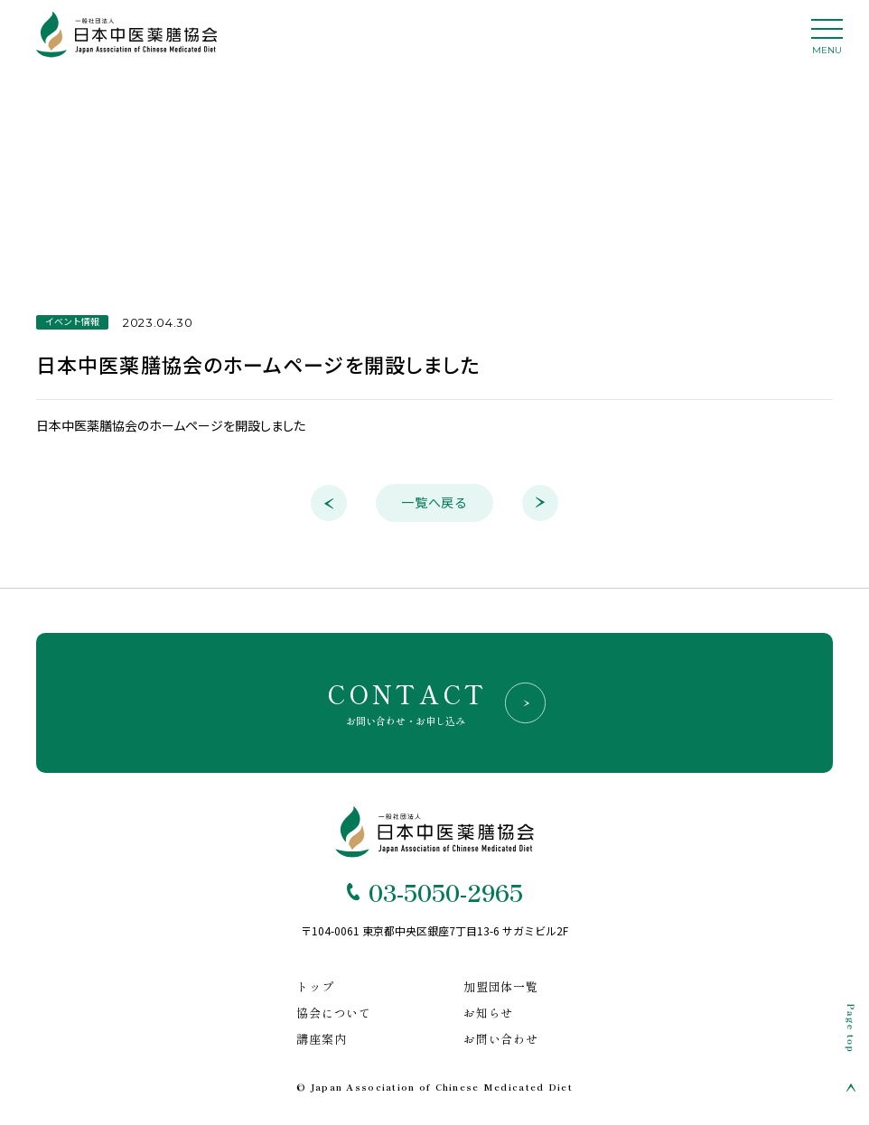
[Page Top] (850, 1047)
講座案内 (321, 1039)
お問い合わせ (500, 1039)
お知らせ (488, 1012)
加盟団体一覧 (500, 986)
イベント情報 (72, 322)
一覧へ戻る (434, 503)
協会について (333, 1012)
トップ (314, 986)
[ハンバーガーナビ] (817, 41)
